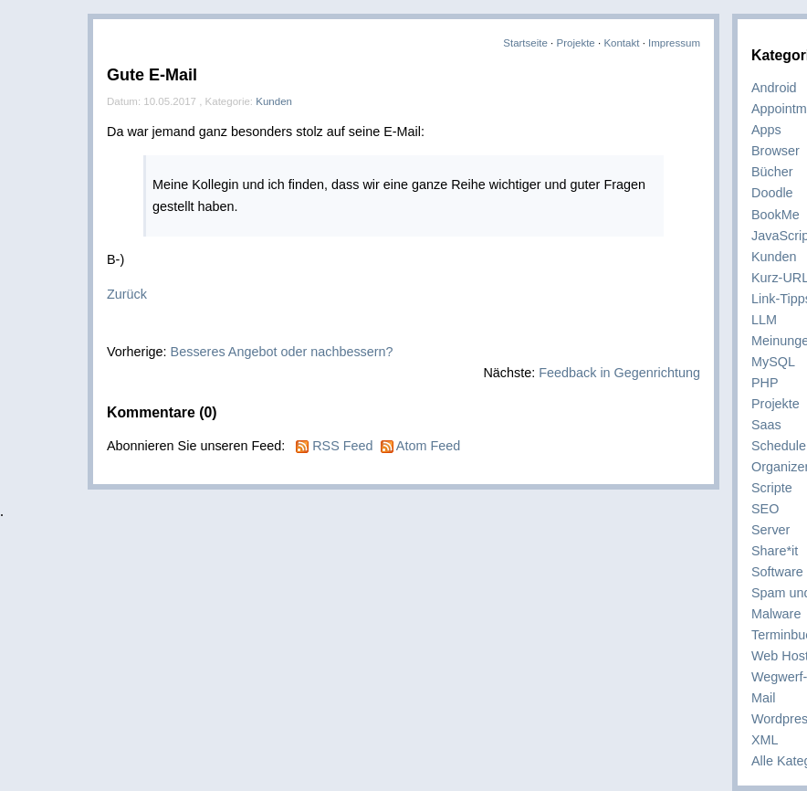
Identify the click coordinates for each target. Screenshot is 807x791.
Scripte (771, 487)
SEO (765, 508)
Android (774, 87)
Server (770, 529)
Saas (766, 424)
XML (765, 740)
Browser (775, 150)
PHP (765, 382)
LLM (764, 319)
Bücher (772, 171)
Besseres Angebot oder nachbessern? (282, 351)
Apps (766, 129)
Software (777, 571)
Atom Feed (428, 445)
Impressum (674, 42)
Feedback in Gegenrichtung (619, 372)
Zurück (127, 294)
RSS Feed (342, 445)
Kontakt (621, 42)
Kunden (774, 256)
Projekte (576, 42)
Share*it (774, 550)
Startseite (525, 42)
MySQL (773, 361)
